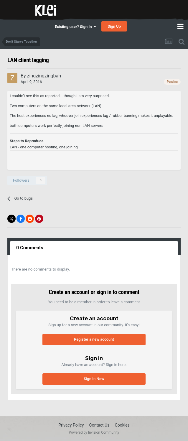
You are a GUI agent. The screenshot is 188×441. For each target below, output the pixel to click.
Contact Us (99, 425)
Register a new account (94, 339)
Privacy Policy (71, 425)
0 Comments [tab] (29, 248)
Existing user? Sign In (75, 26)
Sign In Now (94, 379)
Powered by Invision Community (94, 432)
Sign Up (114, 26)
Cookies (122, 425)
